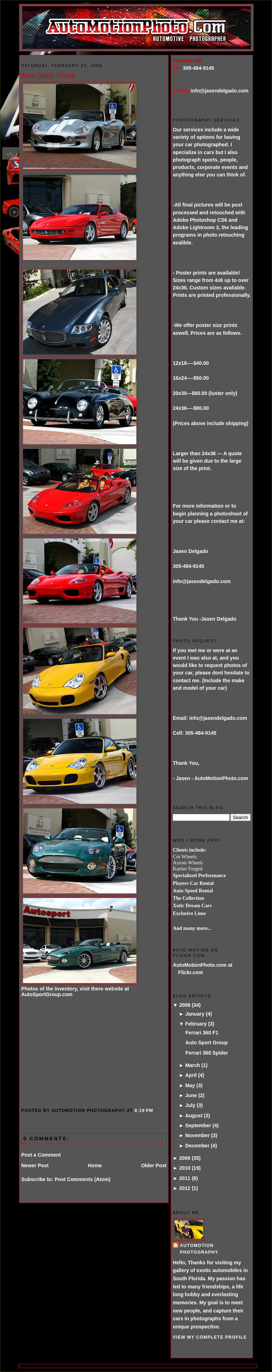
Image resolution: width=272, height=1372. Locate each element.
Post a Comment (41, 1155)
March (192, 1065)
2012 (185, 1188)
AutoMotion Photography (199, 1249)
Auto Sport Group (48, 75)
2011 (185, 1178)
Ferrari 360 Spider (206, 1053)
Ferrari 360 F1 (201, 1032)
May (190, 1085)
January (194, 1014)
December (197, 1145)
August (194, 1115)
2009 (185, 1158)
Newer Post (35, 1165)
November (197, 1135)
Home (95, 1165)
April (191, 1075)
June (191, 1095)
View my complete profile (210, 1337)
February (196, 1024)
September (198, 1125)
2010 (185, 1168)
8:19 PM (144, 1110)
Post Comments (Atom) (82, 1179)
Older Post (153, 1165)
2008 (185, 1005)
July (190, 1105)
